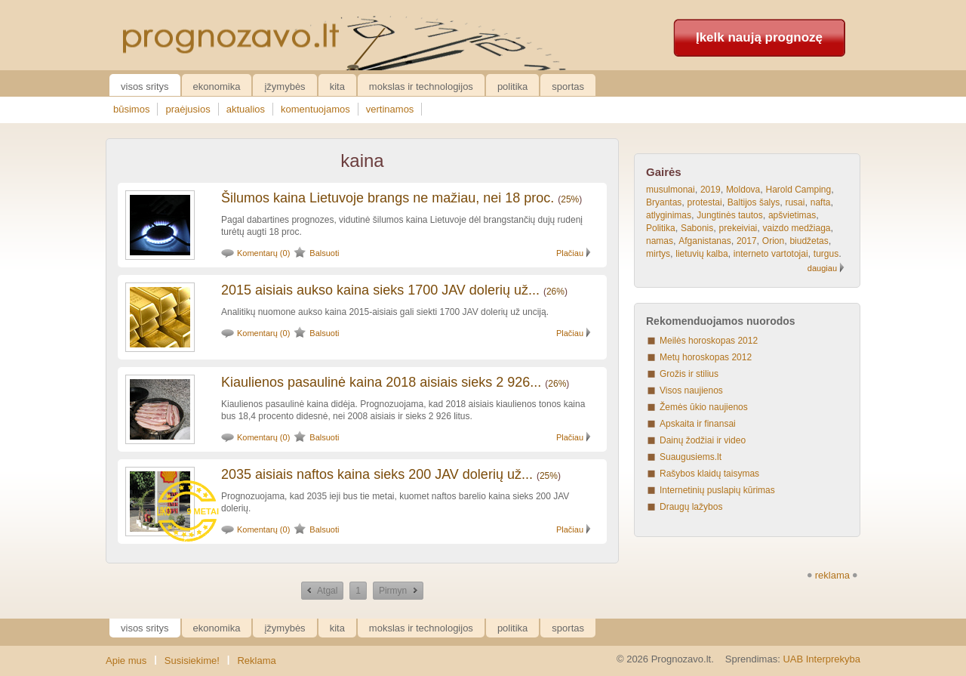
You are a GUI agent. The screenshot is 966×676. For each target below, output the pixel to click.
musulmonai (670, 189)
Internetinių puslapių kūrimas (717, 490)
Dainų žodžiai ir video (703, 440)
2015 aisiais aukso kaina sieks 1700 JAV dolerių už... (380, 290)
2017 (747, 241)
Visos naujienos (691, 390)
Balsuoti (324, 253)
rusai (794, 202)
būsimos (131, 109)
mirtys (658, 253)
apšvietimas (792, 215)
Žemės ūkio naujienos (704, 407)
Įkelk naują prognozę (759, 37)
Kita (337, 86)
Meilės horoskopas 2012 (709, 340)
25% (570, 199)
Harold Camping (798, 189)
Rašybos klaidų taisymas (709, 473)
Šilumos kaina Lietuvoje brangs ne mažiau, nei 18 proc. (387, 197)
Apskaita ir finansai (698, 423)
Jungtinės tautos (729, 215)
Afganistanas (704, 241)
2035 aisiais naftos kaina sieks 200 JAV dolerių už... (377, 474)
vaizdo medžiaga (796, 228)
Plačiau (569, 253)
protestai (705, 202)
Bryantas (663, 202)
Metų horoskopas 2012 (706, 357)
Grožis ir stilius (689, 374)
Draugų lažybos (691, 507)
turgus (826, 253)
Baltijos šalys (754, 202)
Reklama (256, 660)
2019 (710, 189)
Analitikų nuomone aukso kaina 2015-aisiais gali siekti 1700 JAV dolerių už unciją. (385, 312)
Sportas (568, 86)
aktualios (245, 109)
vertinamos (390, 109)
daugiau (822, 268)
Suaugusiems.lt (690, 457)
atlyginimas (668, 215)
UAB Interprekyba (821, 659)
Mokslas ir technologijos (421, 86)
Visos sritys (145, 86)
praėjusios (187, 109)
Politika (512, 86)
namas (659, 241)
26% (555, 291)
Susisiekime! (192, 660)
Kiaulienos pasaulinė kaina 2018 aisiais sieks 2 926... (381, 382)
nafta (821, 202)
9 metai (202, 511)
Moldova (743, 189)
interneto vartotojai (771, 253)
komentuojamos (315, 109)
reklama (832, 575)
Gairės (663, 171)
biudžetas (808, 241)
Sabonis (697, 228)
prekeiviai (738, 228)
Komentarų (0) (263, 253)
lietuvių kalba (701, 253)
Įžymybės (284, 86)
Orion (773, 241)
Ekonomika (217, 86)
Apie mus (126, 660)
